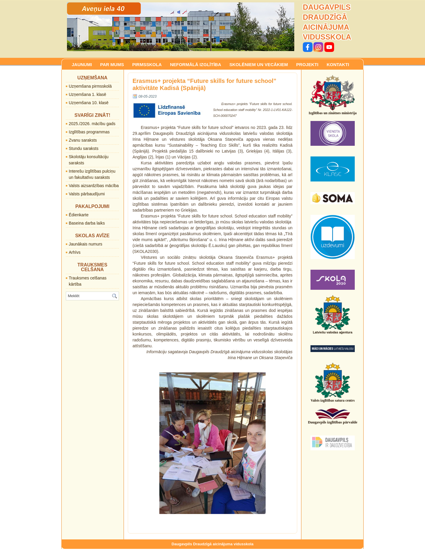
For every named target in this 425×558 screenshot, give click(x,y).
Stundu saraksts (83, 148)
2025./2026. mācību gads (92, 123)
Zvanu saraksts (83, 140)
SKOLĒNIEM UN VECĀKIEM (258, 64)
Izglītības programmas (89, 132)
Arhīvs (75, 252)
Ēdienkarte (79, 214)
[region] (180, 26)
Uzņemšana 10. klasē (89, 102)
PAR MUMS (112, 64)
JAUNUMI (82, 64)
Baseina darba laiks (87, 223)
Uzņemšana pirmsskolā (90, 86)
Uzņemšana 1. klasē (87, 94)
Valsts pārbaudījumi (87, 194)
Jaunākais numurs (85, 244)
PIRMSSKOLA (147, 64)
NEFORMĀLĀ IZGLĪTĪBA (195, 64)
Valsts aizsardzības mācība (94, 185)
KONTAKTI (338, 64)
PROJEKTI (307, 64)
